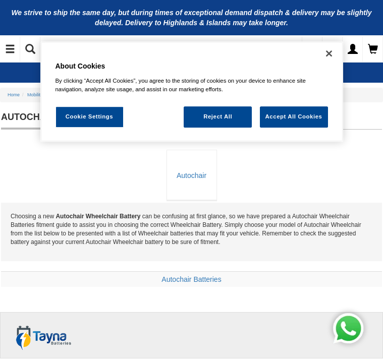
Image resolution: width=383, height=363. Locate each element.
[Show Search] (30, 49)
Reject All (217, 116)
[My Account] (353, 49)
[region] (191, 91)
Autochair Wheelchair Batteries (191, 185)
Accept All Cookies (293, 116)
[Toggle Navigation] (10, 49)
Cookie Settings (90, 116)
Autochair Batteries (191, 279)
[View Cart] (373, 49)
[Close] (329, 53)
